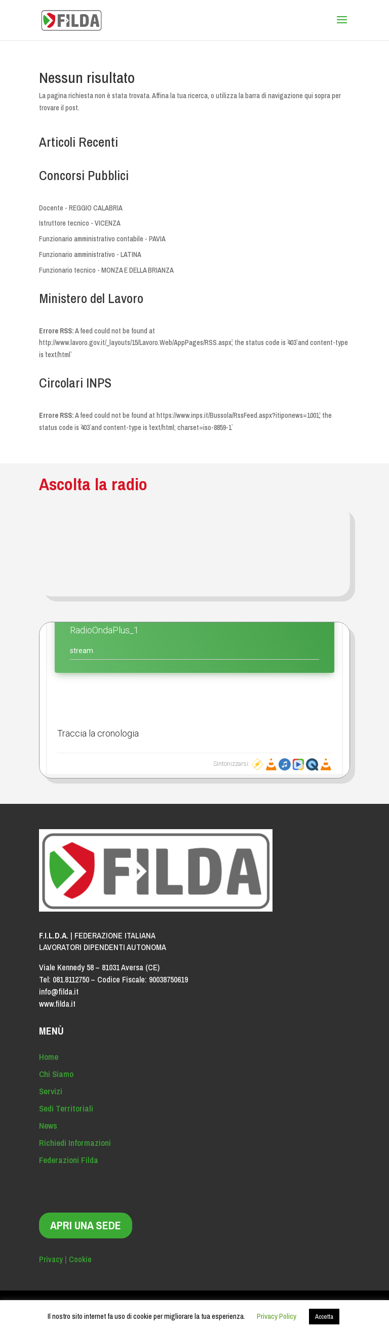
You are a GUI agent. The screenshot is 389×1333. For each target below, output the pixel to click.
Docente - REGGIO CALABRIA (81, 207)
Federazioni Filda (68, 1160)
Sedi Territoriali (66, 1108)
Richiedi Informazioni (75, 1142)
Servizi (50, 1091)
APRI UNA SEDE (85, 1225)
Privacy (51, 1259)
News (48, 1125)
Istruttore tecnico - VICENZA (80, 223)
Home (48, 1056)
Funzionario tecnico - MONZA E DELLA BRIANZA (106, 270)
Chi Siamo (56, 1074)
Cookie (80, 1259)
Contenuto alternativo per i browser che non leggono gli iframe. (194, 698)
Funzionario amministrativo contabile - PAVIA (102, 238)
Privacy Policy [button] (276, 1316)
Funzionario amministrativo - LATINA (90, 254)
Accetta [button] (324, 1316)
